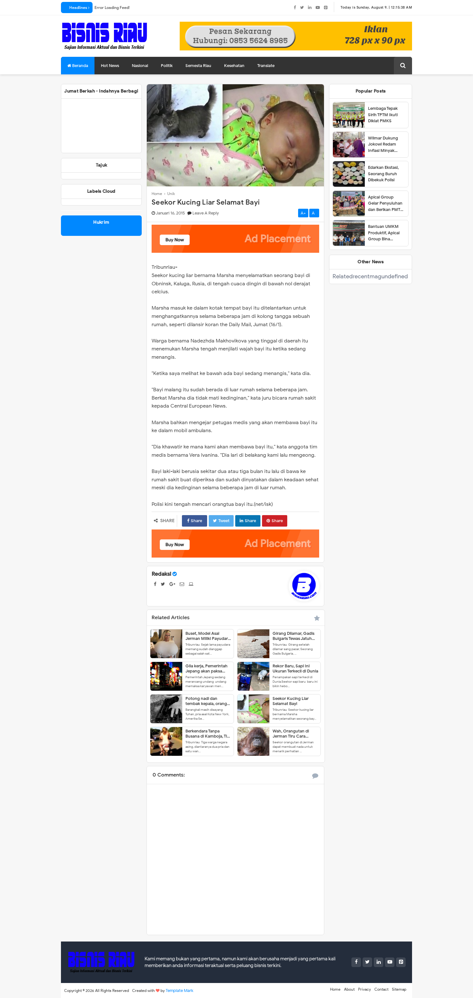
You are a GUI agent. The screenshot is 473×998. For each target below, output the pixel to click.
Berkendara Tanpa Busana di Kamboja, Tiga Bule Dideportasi (208, 733)
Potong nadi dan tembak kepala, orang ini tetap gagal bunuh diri (206, 701)
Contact (381, 989)
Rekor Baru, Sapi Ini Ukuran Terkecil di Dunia (295, 668)
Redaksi (161, 574)
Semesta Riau (198, 65)
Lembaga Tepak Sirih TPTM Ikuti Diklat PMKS (383, 115)
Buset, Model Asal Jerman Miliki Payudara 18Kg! (207, 636)
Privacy (364, 989)
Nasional (140, 65)
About (349, 989)
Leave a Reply (205, 213)
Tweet (221, 520)
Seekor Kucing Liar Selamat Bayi (291, 701)
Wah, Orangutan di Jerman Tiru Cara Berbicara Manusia (291, 733)
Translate (265, 65)
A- (314, 213)
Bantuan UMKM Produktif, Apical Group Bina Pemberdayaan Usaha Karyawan (384, 233)
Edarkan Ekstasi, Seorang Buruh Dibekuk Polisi (383, 174)
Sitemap (399, 989)
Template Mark (179, 990)
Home (335, 989)
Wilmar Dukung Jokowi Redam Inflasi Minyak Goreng (383, 144)
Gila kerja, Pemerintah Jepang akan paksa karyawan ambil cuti (206, 668)
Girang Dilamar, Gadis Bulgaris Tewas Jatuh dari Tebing (293, 636)
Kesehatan (234, 65)
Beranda (77, 65)
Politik (167, 65)
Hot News (110, 65)
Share (194, 520)
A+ (303, 213)
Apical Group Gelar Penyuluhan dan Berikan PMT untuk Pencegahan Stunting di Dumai (386, 203)
